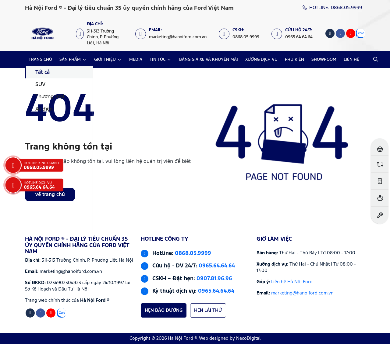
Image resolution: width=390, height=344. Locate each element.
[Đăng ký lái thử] (379, 147)
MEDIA (135, 59)
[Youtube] (350, 33)
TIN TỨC (157, 59)
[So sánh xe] (379, 164)
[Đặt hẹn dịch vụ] (379, 215)
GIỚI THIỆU (105, 59)
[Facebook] (340, 33)
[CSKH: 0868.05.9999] (242, 33)
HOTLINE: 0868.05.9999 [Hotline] (332, 7)
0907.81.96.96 (214, 278)
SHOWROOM (323, 59)
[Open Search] (375, 59)
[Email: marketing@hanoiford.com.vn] (174, 33)
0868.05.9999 (193, 253)
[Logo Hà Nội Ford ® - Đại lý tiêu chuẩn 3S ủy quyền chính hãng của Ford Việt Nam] (42, 33)
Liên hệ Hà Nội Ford (292, 282)
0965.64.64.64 (217, 265)
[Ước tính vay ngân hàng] (379, 198)
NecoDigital (248, 338)
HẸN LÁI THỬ (208, 310)
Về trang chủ (50, 194)
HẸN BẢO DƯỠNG (164, 310)
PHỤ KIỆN (294, 59)
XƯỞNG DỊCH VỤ (261, 59)
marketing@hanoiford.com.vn (302, 293)
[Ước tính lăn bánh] (379, 181)
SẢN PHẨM (70, 59)
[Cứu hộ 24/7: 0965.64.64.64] (295, 33)
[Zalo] (360, 33)
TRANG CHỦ (40, 59)
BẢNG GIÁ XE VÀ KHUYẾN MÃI (208, 59)
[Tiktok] (330, 33)
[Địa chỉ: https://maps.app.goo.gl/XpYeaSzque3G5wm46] (102, 33)
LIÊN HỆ (351, 59)
